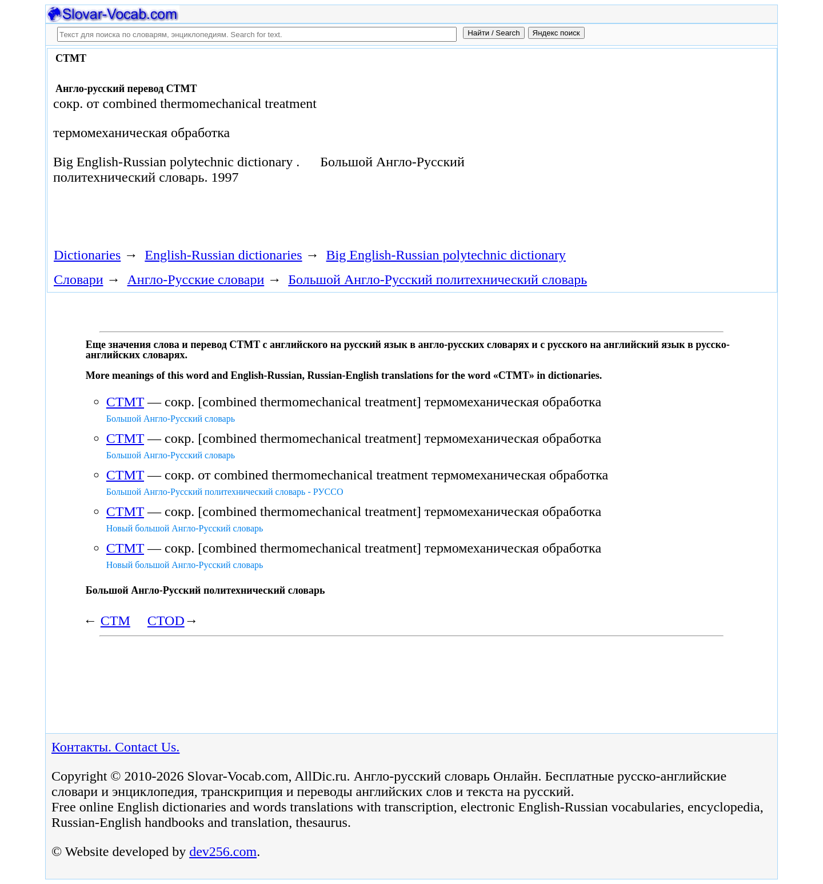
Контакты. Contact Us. (115, 746)
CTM (115, 620)
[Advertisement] (644, 144)
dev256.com (223, 851)
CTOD (166, 620)
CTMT (125, 401)
